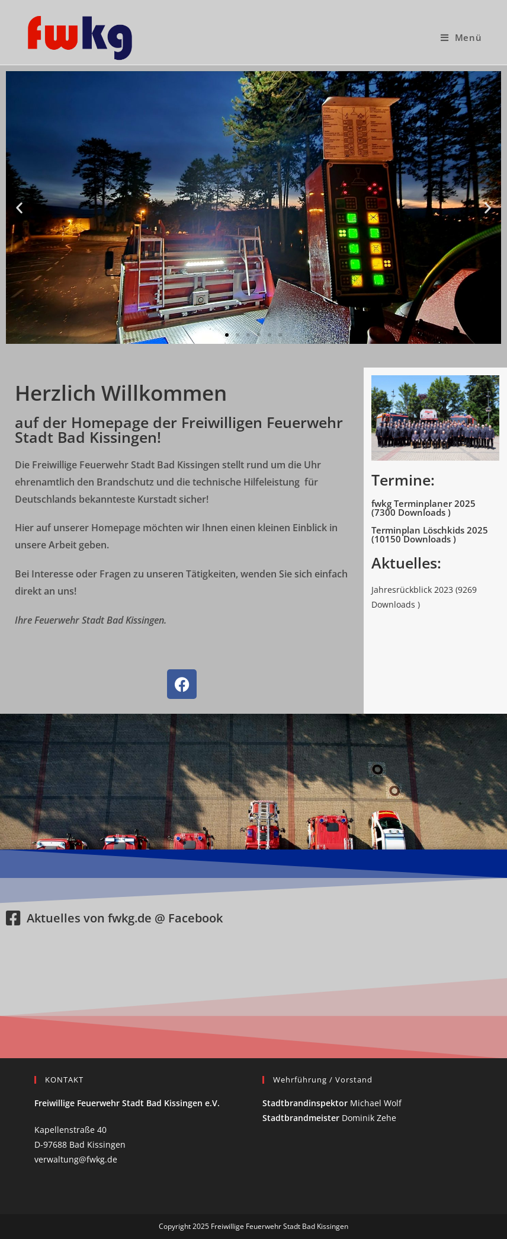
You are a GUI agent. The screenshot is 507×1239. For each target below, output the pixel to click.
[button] (19, 207)
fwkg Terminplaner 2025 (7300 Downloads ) (423, 507)
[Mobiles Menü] (461, 37)
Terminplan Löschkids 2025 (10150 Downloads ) (429, 534)
